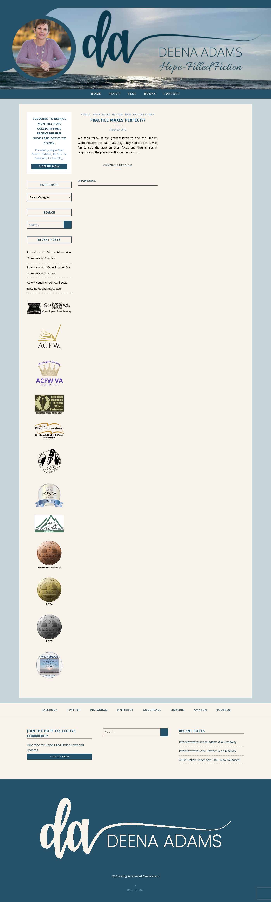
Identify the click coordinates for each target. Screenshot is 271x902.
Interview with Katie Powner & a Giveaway (207, 751)
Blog (132, 94)
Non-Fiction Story (139, 114)
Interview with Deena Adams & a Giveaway (207, 742)
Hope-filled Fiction (108, 114)
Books (150, 94)
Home (96, 94)
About (114, 94)
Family (86, 114)
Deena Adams (88, 180)
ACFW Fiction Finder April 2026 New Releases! (209, 760)
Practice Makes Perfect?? (117, 120)
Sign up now (49, 166)
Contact (171, 94)
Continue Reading (117, 165)
